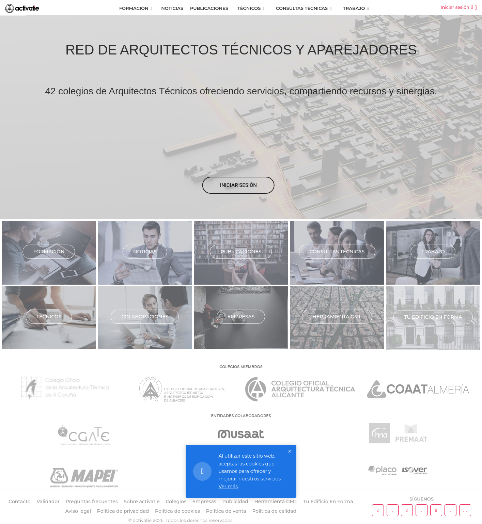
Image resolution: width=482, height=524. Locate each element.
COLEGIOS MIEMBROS (240, 366)
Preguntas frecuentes (92, 501)
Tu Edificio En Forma (328, 501)
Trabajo (354, 8)
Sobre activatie (141, 501)
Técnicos (249, 8)
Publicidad (235, 501)
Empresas (241, 316)
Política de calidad (274, 511)
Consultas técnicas (336, 251)
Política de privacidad (123, 511)
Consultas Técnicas (302, 8)
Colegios (176, 501)
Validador (47, 501)
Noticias (172, 8)
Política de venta (226, 511)
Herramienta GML (336, 316)
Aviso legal (78, 511)
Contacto (20, 501)
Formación (134, 8)
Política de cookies (177, 511)
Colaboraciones (144, 316)
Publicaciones (209, 8)
